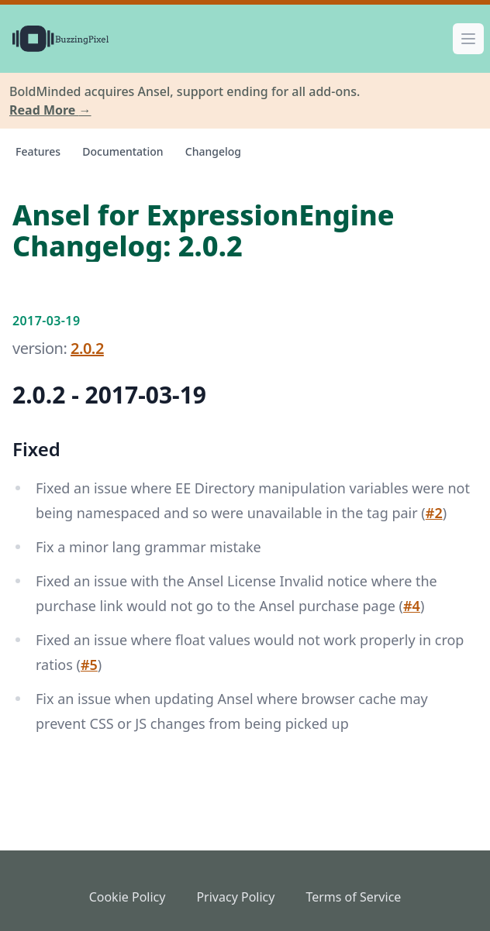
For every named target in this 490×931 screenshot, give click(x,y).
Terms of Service (353, 896)
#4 (411, 605)
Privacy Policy (235, 896)
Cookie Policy (127, 896)
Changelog (213, 151)
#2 (434, 512)
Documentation (122, 151)
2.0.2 (87, 348)
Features (38, 151)
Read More (50, 110)
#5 (89, 664)
